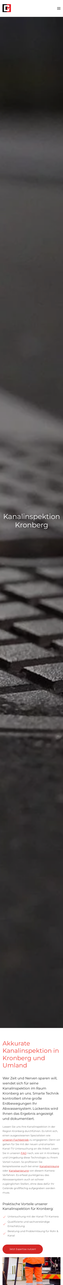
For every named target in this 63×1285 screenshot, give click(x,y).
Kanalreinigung (49, 1166)
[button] (58, 8)
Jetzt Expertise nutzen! (22, 1249)
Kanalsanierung (19, 1170)
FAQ (24, 1153)
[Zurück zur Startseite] (7, 8)
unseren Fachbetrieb (16, 1139)
